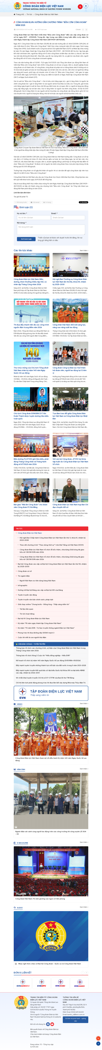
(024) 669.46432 (77, 1012)
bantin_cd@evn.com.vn (75, 1015)
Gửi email (35, 204)
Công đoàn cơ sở (25, 573)
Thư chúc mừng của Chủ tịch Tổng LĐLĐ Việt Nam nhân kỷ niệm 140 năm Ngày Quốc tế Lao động (31, 370)
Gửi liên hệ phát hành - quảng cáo (75, 1019)
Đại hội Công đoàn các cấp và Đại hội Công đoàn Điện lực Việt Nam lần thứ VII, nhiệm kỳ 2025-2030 (52, 567)
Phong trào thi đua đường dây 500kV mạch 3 (36, 634)
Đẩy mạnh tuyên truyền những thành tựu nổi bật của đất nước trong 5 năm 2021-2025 (51, 668)
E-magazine (21, 844)
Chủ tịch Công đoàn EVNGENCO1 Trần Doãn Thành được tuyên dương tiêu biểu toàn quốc (31, 416)
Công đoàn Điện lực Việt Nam (46, 14)
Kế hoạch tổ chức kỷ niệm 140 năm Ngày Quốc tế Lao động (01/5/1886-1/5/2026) (48, 663)
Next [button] (86, 974)
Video (18, 706)
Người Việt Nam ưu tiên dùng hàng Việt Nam (37, 582)
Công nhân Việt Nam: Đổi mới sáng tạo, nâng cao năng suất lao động (69, 326)
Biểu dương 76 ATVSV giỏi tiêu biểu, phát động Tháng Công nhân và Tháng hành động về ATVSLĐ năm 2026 (31, 461)
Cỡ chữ (78, 29)
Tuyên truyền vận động (27, 597)
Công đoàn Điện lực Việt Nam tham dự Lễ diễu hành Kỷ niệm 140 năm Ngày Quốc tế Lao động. (51, 761)
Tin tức (29, 14)
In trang (47, 204)
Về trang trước (21, 204)
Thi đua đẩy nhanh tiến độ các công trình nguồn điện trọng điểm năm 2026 (31, 326)
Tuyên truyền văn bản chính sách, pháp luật (35, 601)
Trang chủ (19, 14)
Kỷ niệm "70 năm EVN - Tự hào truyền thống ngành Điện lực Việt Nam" (46, 630)
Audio (18, 909)
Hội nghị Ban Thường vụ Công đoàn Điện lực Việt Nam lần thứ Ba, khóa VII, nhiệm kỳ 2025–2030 (70, 282)
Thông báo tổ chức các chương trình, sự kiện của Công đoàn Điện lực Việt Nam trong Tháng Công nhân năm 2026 (50, 651)
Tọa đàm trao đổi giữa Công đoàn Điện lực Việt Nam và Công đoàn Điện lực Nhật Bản (70, 416)
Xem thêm (83, 251)
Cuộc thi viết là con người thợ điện (32, 639)
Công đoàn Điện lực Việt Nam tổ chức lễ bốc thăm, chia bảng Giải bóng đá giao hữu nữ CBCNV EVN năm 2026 (52, 552)
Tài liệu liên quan (26, 611)
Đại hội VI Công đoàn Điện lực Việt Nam (33, 620)
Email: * (54, 215)
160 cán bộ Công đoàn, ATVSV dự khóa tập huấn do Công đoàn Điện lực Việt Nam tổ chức (70, 461)
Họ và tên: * (22, 215)
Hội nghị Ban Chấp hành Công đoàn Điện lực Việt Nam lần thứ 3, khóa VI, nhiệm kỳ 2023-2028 (53, 540)
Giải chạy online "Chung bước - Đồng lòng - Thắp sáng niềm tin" (43, 606)
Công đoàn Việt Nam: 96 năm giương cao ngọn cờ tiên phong (40, 900)
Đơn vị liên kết (23, 974)
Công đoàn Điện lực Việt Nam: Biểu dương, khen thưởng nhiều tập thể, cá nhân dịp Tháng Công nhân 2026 (30, 282)
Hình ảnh (19, 771)
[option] (22, 984)
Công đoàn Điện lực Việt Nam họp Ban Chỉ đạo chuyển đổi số (70, 506)
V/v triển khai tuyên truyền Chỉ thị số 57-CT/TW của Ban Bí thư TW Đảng (45, 680)
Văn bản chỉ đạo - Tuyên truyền (30, 646)
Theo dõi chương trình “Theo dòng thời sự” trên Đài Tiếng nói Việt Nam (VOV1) (52, 547)
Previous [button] (82, 974)
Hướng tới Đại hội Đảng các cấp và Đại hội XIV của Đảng (40, 592)
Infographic (22, 587)
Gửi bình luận (26, 241)
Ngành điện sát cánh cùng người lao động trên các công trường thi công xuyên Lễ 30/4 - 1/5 (50, 834)
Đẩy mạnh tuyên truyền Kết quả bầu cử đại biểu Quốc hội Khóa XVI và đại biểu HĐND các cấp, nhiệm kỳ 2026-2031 (50, 674)
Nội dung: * (21, 224)
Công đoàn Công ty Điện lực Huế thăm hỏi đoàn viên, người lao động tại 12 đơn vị (70, 370)
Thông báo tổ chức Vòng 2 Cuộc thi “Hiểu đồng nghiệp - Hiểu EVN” (43, 658)
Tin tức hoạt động (27, 615)
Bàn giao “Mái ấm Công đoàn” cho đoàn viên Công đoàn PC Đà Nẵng (30, 506)
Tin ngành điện (24, 578)
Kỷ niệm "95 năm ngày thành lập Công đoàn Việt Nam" (39, 625)
